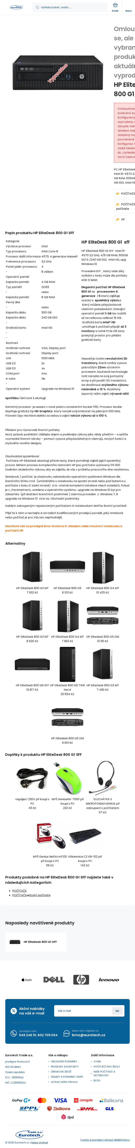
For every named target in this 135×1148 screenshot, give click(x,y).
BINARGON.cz (122, 1140)
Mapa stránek (39, 1142)
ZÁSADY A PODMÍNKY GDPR (67, 1077)
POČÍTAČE (19, 891)
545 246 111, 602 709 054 (38, 1035)
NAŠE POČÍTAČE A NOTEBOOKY (104, 1073)
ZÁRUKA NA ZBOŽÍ (61, 1071)
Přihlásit (117, 1011)
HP (123, 219)
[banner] (16, 8)
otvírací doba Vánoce (64, 1082)
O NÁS (97, 1061)
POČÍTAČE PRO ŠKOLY (107, 1066)
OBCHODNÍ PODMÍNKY (64, 1061)
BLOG (97, 1080)
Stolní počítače (39, 895)
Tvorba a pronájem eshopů (97, 1140)
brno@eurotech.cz (88, 1035)
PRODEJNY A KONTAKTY (65, 1066)
